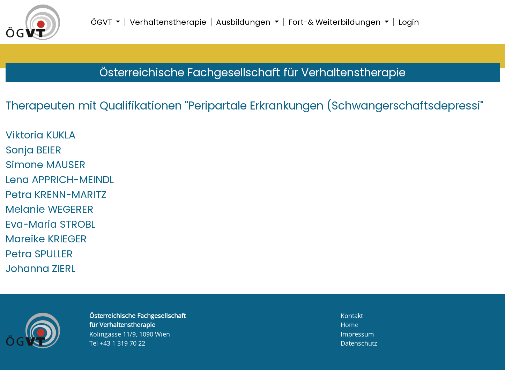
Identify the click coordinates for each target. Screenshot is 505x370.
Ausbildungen (244, 22)
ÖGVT (102, 22)
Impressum (357, 334)
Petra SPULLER (39, 254)
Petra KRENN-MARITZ (56, 195)
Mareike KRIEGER (46, 239)
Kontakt (352, 315)
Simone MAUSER (46, 165)
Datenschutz (359, 343)
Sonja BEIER (33, 150)
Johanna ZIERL (40, 268)
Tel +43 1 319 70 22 (117, 343)
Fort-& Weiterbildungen (336, 22)
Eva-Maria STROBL (50, 224)
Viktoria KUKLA (40, 135)
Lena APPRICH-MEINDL (60, 180)
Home (349, 324)
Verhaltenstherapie (168, 22)
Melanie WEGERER (50, 209)
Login (409, 22)
